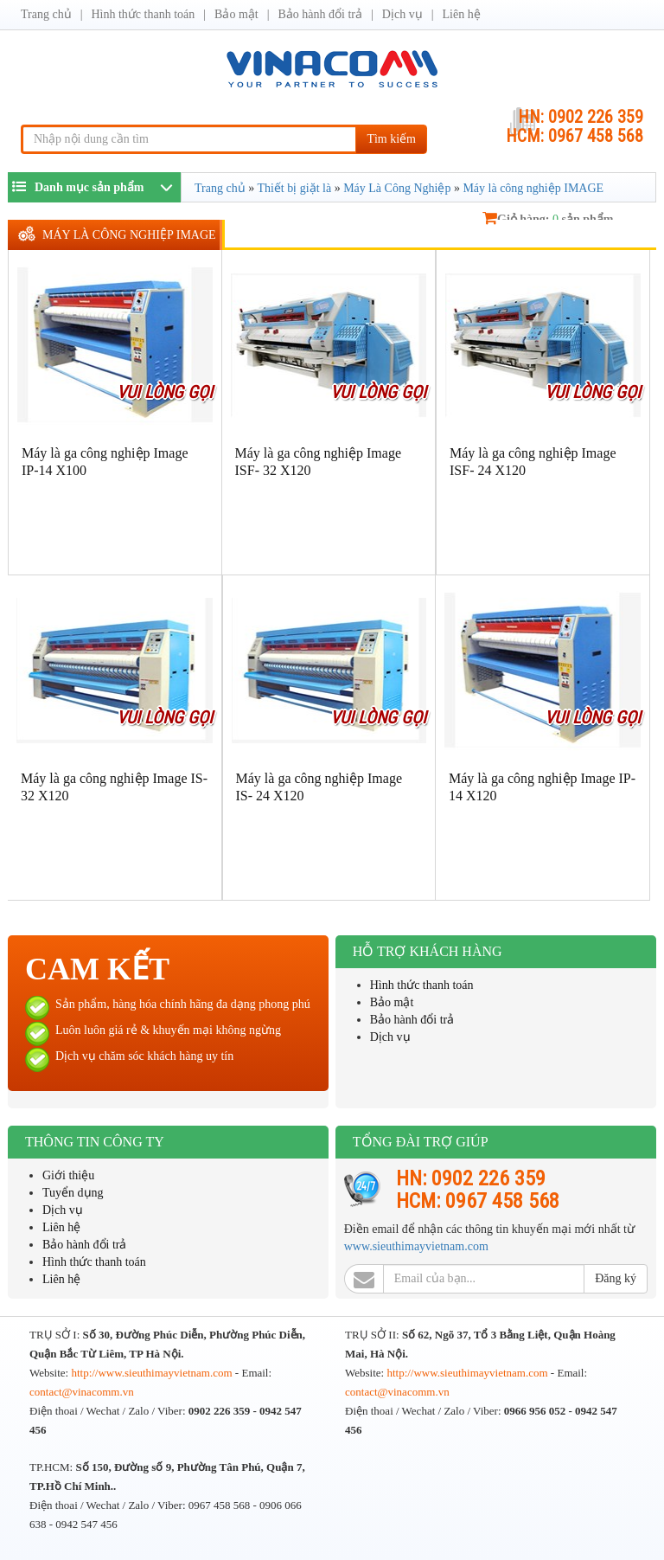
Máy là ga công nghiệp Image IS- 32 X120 (114, 787)
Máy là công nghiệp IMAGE (129, 234)
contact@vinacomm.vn (81, 1391)
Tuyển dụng (73, 1192)
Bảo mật (236, 14)
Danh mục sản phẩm (78, 186)
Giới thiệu (68, 1175)
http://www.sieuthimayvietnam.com (152, 1372)
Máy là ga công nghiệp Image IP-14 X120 (542, 787)
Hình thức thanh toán (143, 14)
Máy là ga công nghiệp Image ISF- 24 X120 (533, 462)
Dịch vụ (402, 14)
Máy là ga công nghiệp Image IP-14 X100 (105, 462)
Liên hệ (461, 14)
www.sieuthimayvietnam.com (416, 1246)
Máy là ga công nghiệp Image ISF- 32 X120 (318, 462)
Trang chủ (46, 14)
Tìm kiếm (391, 138)
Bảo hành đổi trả (320, 14)
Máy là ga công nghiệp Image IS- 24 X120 (319, 787)
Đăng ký (615, 1278)
